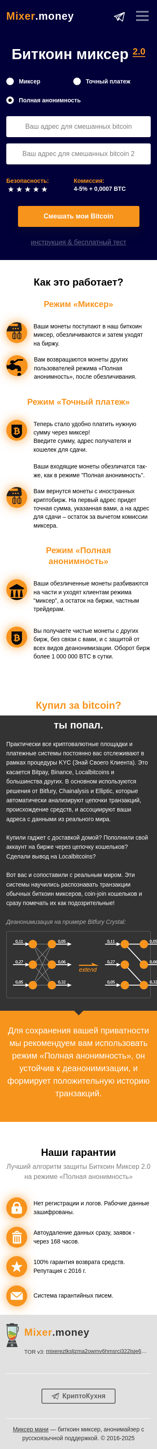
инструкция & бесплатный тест (78, 242)
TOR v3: (87, 1351)
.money (40, 16)
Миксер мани (31, 1429)
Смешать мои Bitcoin (78, 216)
